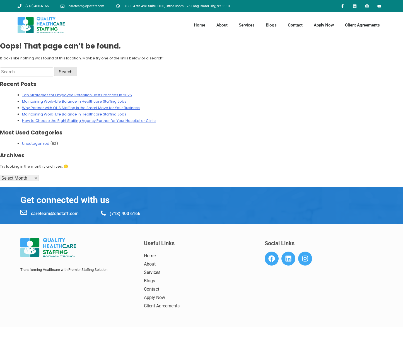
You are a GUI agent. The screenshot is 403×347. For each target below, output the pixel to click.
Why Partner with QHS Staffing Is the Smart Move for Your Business (81, 108)
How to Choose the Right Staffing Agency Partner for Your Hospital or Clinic (89, 121)
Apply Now (324, 25)
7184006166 (41, 342)
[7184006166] (22, 341)
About (222, 25)
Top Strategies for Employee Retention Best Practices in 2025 (77, 95)
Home (199, 25)
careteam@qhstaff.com (55, 213)
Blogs (271, 25)
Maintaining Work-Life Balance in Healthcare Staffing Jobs (74, 101)
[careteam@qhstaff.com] (23, 212)
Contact (295, 25)
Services (247, 25)
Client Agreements (362, 25)
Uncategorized (35, 143)
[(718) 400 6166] (103, 213)
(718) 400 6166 (125, 213)
